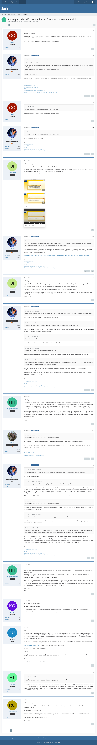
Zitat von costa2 (31, 59)
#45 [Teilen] (93, 160)
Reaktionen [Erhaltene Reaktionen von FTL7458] (7, 689)
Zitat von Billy (30, 106)
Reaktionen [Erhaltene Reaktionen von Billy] (7, 74)
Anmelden (78, 2)
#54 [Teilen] (93, 627)
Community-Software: (48, 742)
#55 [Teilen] (93, 672)
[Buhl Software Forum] (48, 8)
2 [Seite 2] (7, 25)
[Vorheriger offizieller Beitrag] (85, 96)
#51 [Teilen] (93, 465)
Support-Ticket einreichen (30, 87)
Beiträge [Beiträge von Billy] (6, 76)
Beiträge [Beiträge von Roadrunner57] (6, 717)
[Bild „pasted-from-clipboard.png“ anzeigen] (34, 217)
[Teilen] (94, 25)
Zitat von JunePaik (31, 676)
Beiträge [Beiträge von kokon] (6, 619)
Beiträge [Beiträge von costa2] (6, 47)
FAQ (25, 89)
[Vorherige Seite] (3, 25)
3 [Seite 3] (9, 25)
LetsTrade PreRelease (29, 90)
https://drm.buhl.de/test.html (31, 645)
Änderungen (40, 90)
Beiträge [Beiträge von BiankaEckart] (6, 178)
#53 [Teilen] (93, 600)
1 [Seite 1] (5, 25)
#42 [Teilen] (93, 55)
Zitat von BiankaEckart (33, 241)
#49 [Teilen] (93, 396)
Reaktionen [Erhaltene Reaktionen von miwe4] (7, 449)
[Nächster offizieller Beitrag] (88, 96)
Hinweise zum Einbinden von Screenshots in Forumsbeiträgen (40, 92)
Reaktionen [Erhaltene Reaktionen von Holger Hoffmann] (7, 414)
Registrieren (86, 2)
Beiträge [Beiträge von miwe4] (6, 451)
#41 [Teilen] (93, 30)
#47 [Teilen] (93, 277)
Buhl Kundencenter (29, 85)
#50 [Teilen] (93, 430)
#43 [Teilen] (93, 102)
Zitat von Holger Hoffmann (34, 435)
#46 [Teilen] (93, 236)
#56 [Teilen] (93, 699)
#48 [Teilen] (93, 306)
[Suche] (92, 2)
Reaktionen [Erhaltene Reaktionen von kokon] (7, 617)
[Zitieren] (92, 49)
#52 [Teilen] (93, 564)
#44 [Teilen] (93, 127)
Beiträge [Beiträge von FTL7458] (6, 691)
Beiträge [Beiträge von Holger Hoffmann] (6, 415)
